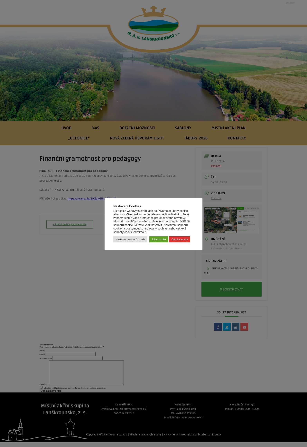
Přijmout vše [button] (159, 239)
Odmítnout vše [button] (180, 239)
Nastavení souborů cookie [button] (130, 239)
